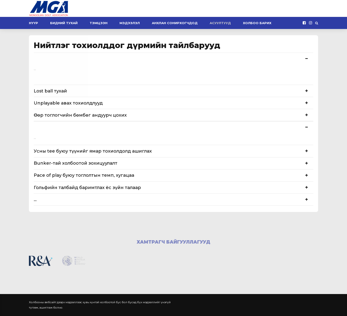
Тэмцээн (98, 23)
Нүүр (33, 23)
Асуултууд (220, 23)
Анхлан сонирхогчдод (175, 23)
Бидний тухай (64, 23)
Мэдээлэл (130, 23)
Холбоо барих (257, 23)
